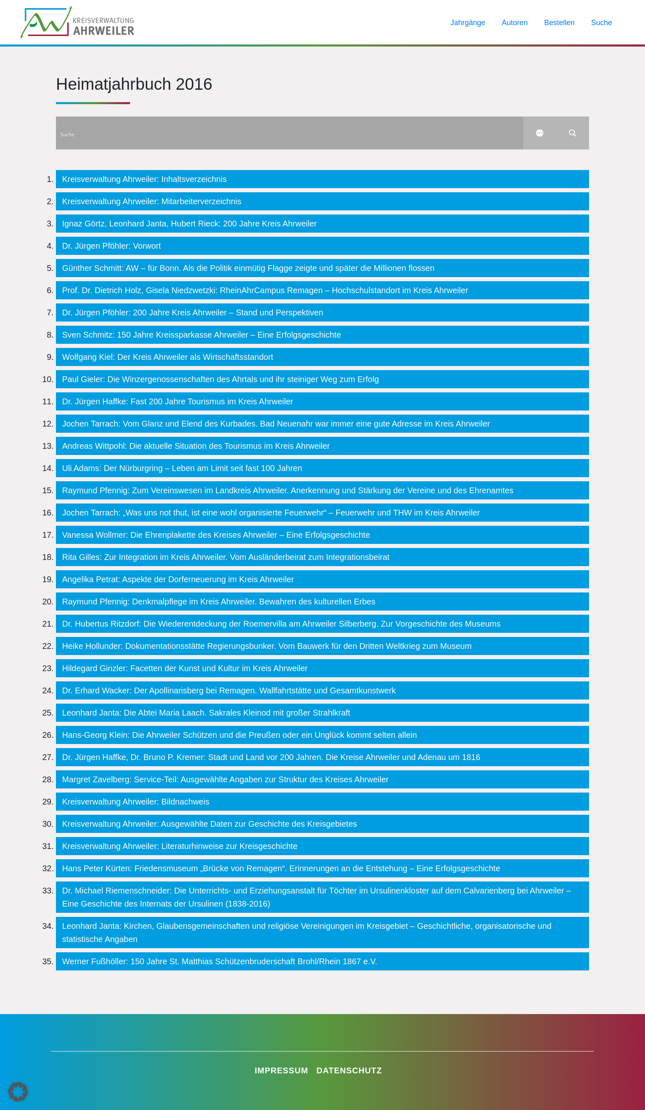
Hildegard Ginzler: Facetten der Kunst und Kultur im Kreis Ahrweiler (185, 668)
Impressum (281, 1070)
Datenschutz (349, 1070)
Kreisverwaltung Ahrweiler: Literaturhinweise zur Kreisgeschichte (179, 846)
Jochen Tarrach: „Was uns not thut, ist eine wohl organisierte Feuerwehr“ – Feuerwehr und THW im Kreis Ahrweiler (271, 512)
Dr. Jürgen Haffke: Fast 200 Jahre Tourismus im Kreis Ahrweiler (177, 401)
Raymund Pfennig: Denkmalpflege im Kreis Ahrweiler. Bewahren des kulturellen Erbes (219, 601)
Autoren (515, 23)
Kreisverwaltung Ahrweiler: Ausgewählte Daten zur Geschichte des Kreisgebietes (209, 823)
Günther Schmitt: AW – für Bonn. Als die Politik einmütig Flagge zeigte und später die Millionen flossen (248, 268)
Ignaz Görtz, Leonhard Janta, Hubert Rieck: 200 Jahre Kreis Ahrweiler (189, 223)
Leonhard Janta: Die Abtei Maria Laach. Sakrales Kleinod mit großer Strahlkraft (206, 712)
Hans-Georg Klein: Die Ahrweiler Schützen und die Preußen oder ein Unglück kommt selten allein (239, 734)
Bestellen (559, 23)
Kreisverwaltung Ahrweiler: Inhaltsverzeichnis (144, 179)
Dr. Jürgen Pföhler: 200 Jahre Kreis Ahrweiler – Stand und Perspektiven (192, 312)
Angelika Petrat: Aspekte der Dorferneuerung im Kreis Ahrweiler (178, 579)
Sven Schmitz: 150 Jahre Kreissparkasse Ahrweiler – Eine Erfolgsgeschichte (201, 334)
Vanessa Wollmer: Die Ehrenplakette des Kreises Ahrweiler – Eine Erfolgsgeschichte (216, 534)
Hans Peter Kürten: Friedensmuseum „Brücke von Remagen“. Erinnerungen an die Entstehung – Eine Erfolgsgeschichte (281, 868)
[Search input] (290, 133)
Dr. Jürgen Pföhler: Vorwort (111, 245)
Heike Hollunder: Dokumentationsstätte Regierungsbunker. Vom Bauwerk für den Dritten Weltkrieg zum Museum (267, 646)
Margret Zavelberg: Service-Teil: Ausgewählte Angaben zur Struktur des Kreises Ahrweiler (225, 779)
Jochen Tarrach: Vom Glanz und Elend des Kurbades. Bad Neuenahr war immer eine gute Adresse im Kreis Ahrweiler (276, 423)
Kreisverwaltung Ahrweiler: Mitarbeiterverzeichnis (151, 201)
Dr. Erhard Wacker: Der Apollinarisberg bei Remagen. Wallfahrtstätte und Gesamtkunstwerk (229, 690)
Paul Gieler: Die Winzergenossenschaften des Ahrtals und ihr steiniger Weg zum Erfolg (220, 379)
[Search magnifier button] (572, 133)
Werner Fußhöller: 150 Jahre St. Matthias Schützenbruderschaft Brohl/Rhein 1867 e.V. (219, 961)
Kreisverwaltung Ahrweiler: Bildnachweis (135, 801)
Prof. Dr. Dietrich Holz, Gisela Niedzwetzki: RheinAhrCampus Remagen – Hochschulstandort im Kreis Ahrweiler (265, 290)
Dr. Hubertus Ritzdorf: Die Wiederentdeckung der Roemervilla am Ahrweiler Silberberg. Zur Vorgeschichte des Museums (281, 623)
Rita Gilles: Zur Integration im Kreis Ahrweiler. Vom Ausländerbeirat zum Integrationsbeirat (226, 557)
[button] (18, 1092)
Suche (601, 23)
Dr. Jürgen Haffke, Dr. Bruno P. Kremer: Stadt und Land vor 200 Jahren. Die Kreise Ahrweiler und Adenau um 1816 (271, 757)
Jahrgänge (467, 23)
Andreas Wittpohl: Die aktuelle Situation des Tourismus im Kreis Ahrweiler (196, 445)
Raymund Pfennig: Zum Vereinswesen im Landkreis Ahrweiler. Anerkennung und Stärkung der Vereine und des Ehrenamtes (287, 490)
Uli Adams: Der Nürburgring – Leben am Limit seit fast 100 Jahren (182, 468)
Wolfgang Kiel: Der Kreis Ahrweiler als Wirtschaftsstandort (167, 356)
